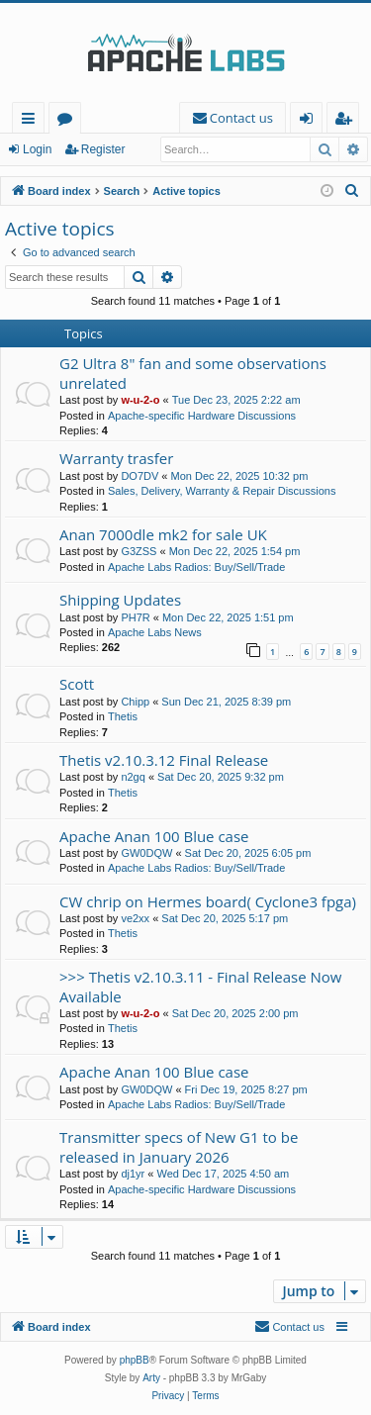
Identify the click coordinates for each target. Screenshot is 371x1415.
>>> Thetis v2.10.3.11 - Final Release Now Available (200, 986)
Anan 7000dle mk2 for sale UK (163, 534)
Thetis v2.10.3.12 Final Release (163, 760)
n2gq (132, 777)
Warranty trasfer (116, 458)
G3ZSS (138, 551)
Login (37, 149)
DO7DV (139, 476)
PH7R (135, 617)
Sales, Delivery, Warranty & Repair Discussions (221, 491)
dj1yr (132, 1173)
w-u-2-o (140, 400)
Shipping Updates (120, 600)
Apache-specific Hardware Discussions (202, 416)
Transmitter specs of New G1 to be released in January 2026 (178, 1146)
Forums (68, 121)
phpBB (134, 1360)
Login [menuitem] (310, 121)
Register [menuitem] (347, 121)
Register (103, 149)
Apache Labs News (155, 632)
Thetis (123, 716)
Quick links (32, 121)
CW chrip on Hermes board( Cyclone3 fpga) (207, 901)
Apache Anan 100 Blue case (154, 836)
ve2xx (135, 918)
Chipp (135, 702)
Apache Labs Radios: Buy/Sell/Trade (196, 567)
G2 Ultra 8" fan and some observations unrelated (192, 372)
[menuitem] (232, 118)
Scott (76, 684)
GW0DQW (146, 853)
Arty (151, 1377)
